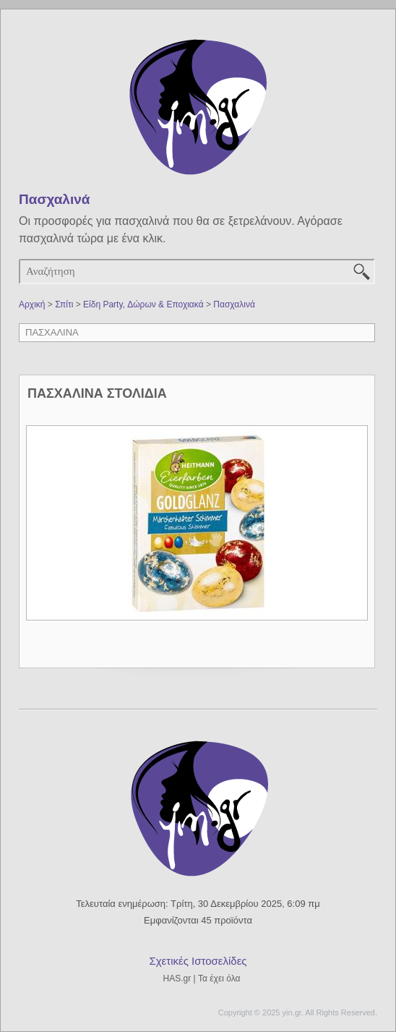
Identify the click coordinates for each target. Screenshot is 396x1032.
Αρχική (32, 304)
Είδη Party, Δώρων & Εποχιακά (143, 304)
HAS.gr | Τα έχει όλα (202, 978)
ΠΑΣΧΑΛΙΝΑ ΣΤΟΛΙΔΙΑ (97, 393)
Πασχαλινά (234, 304)
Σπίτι (64, 304)
